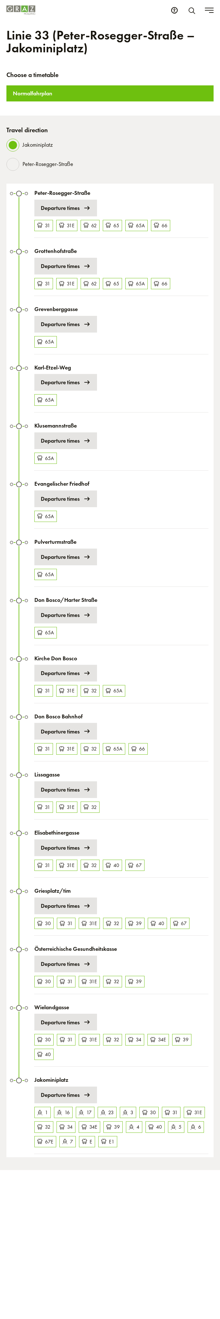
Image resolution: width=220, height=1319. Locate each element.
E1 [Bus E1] (107, 1141)
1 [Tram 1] (42, 1112)
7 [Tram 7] (67, 1141)
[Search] (193, 10)
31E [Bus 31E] (67, 225)
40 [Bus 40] (112, 865)
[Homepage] (20, 10)
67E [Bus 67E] (45, 1141)
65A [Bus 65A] (136, 225)
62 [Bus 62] (90, 225)
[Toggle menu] (209, 10)
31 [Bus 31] (43, 225)
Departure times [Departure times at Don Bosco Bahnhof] (66, 731)
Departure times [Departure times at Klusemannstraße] (66, 441)
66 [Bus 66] (160, 225)
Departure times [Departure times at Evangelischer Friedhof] (66, 499)
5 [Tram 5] (176, 1127)
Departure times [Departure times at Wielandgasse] (66, 1022)
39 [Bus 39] (135, 923)
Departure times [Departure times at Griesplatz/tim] (66, 906)
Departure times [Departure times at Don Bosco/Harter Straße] (66, 615)
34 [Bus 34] (134, 1039)
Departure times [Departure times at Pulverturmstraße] (66, 557)
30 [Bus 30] (44, 923)
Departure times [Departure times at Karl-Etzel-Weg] (66, 382)
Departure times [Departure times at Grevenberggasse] (66, 324)
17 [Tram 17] (85, 1112)
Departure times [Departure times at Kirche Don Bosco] (66, 673)
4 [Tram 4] (134, 1127)
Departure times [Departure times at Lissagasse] (66, 790)
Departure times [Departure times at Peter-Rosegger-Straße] (66, 208)
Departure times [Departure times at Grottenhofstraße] (66, 266)
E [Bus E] (87, 1141)
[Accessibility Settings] (174, 10)
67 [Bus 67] (135, 865)
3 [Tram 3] (128, 1112)
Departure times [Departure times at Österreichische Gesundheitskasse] (66, 964)
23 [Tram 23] (107, 1112)
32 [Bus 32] (90, 690)
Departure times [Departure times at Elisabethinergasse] (66, 848)
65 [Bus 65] (112, 225)
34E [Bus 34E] (158, 1039)
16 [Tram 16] (63, 1112)
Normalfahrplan (32, 93)
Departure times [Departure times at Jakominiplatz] (66, 1095)
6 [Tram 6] (195, 1127)
